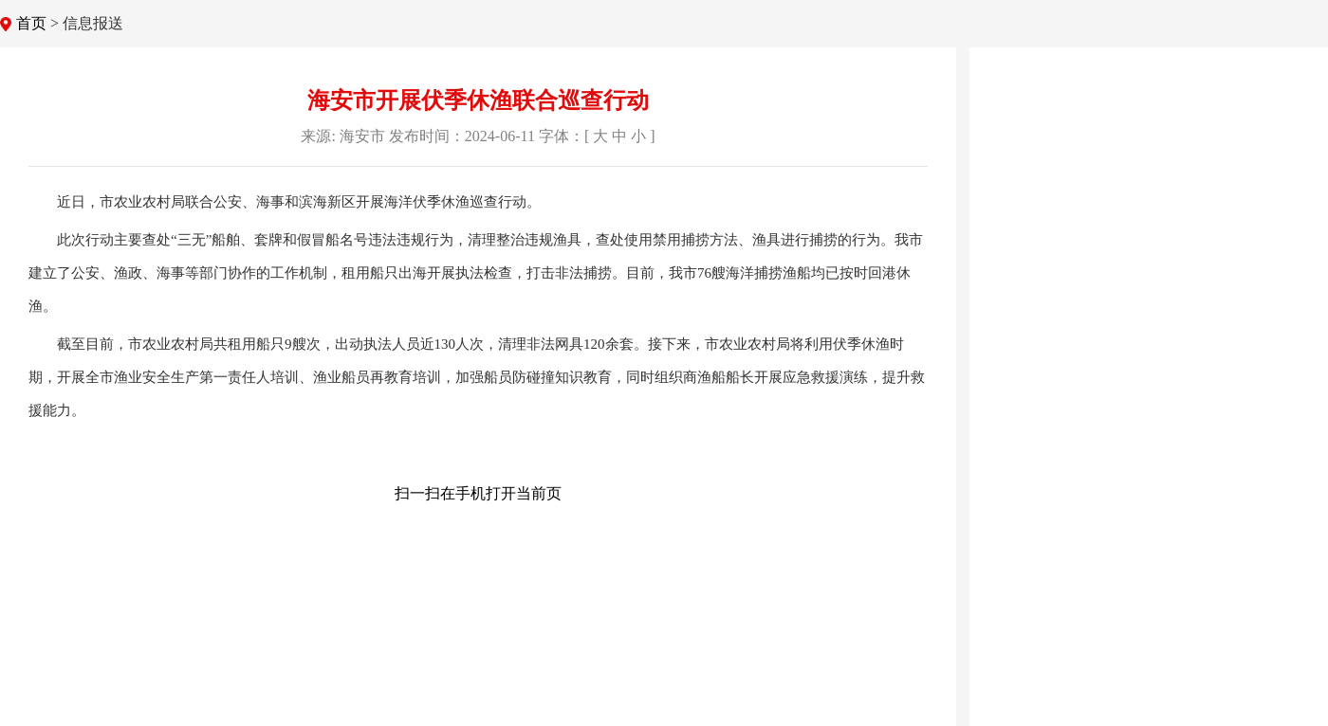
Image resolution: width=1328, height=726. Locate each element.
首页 (31, 23)
